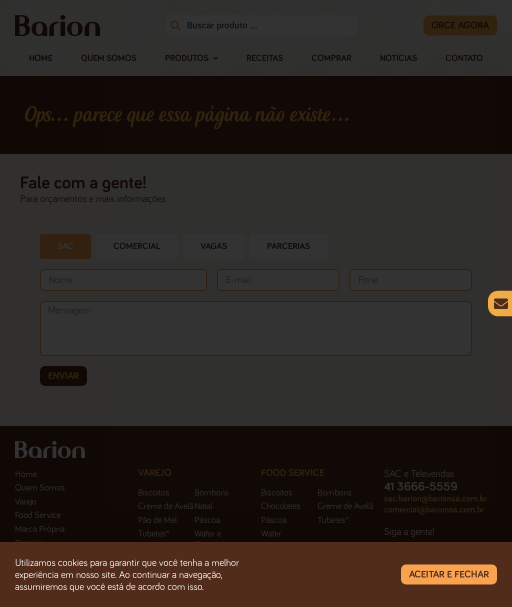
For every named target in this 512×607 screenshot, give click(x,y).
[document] (256, 303)
